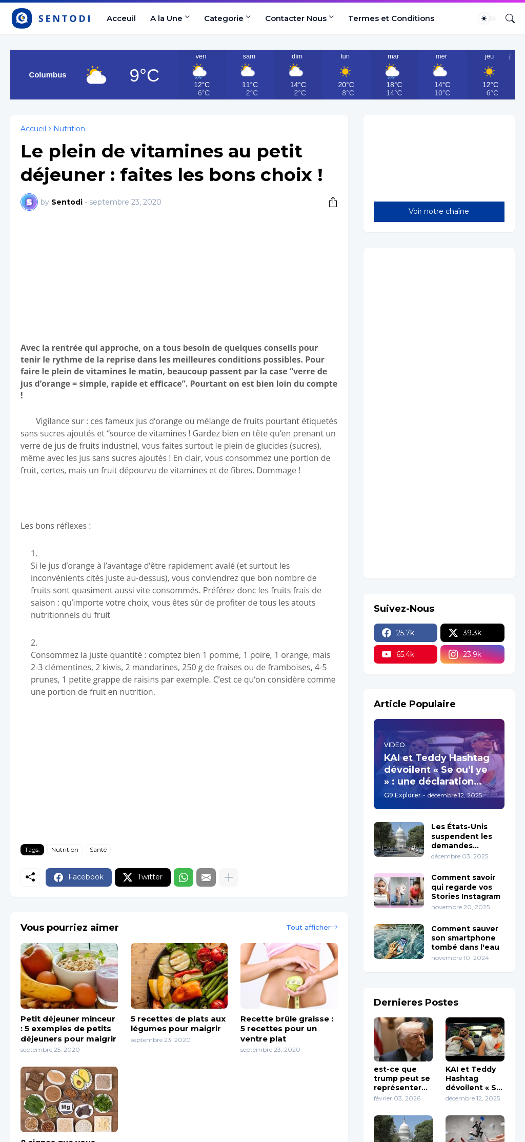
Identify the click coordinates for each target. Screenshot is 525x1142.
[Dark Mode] (487, 18)
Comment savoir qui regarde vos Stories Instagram (465, 886)
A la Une (166, 18)
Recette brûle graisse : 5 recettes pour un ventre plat (286, 1029)
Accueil (33, 128)
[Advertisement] (179, 275)
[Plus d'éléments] (228, 877)
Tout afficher (308, 927)
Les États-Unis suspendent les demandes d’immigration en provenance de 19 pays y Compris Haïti (466, 836)
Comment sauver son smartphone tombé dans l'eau (465, 938)
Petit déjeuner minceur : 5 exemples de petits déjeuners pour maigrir (68, 1029)
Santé (98, 849)
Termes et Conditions (391, 18)
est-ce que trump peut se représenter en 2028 (402, 1079)
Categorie (224, 18)
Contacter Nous (296, 18)
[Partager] (329, 202)
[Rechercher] (506, 18)
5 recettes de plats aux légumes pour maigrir (178, 1024)
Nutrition (69, 128)
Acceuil (121, 18)
